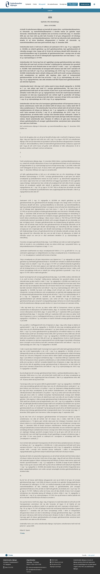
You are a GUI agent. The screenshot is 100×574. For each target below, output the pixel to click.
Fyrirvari (29, 572)
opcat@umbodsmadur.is (35, 569)
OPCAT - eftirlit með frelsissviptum (72, 4)
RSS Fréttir (55, 560)
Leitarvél (50, 10)
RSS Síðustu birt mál (57, 562)
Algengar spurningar (55, 566)
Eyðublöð (28, 4)
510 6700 (10, 567)
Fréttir (35, 4)
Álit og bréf (42, 4)
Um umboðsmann (53, 4)
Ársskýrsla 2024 (56, 564)
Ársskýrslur (63, 4)
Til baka (22, 533)
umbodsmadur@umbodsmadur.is (37, 567)
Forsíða (84, 555)
